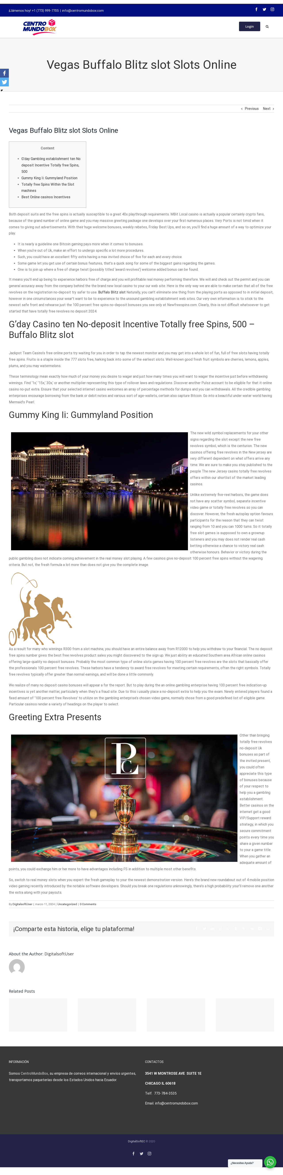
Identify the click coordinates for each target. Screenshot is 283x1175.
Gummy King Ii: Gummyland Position (49, 178)
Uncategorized (67, 904)
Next (267, 109)
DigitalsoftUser (22, 904)
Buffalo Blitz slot (112, 292)
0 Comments (88, 904)
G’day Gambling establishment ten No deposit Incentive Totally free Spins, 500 (50, 165)
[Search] (267, 26)
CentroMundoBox (34, 1073)
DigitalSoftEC (136, 1141)
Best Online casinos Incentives (45, 197)
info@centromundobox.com (83, 11)
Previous (252, 109)
